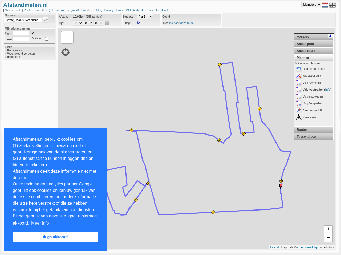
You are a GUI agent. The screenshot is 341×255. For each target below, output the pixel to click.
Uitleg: (127, 23)
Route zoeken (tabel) (37, 10)
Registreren (14, 50)
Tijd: (61, 23)
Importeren (14, 56)
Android (138, 10)
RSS (128, 10)
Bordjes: (128, 16)
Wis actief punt (312, 75)
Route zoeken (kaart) (66, 10)
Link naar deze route (181, 23)
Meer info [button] (40, 223)
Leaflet (274, 247)
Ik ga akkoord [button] (55, 237)
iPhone (150, 10)
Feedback (162, 10)
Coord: (166, 16)
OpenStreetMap (307, 247)
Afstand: (64, 16)
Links (119, 10)
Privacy (109, 10)
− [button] (328, 238)
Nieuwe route (13, 10)
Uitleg (99, 10)
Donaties (87, 10)
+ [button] (328, 230)
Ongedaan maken (314, 68)
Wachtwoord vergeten (21, 53)
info (328, 89)
